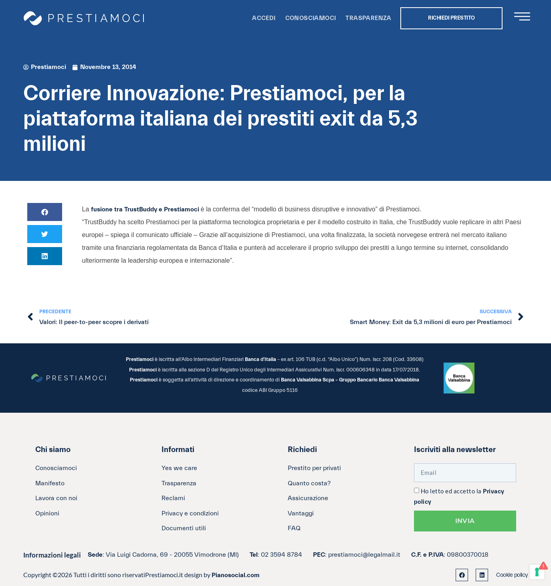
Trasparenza (368, 18)
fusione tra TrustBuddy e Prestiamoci (146, 209)
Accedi (263, 18)
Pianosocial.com (236, 575)
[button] (44, 212)
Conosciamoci (310, 18)
